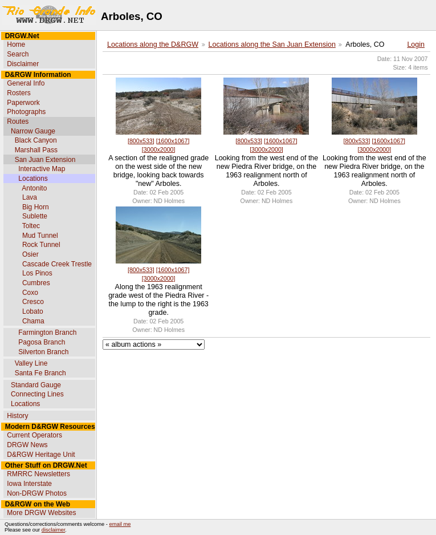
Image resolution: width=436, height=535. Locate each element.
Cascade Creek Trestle (57, 264)
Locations (32, 179)
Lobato (32, 311)
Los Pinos (37, 273)
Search (17, 54)
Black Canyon (36, 140)
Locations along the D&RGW (152, 44)
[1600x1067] (173, 140)
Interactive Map (41, 169)
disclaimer (53, 530)
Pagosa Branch (41, 342)
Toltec (31, 226)
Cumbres (36, 283)
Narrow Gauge (33, 131)
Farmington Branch (47, 333)
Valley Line (31, 363)
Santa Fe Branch (40, 373)
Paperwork (23, 103)
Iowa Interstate (29, 484)
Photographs (26, 112)
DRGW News (27, 445)
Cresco (33, 302)
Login (416, 44)
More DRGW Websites (41, 513)
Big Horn (35, 207)
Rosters (18, 93)
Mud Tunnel (40, 236)
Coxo (30, 293)
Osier (30, 254)
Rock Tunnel (41, 245)
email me (120, 524)
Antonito (34, 188)
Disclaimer (23, 64)
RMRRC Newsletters (38, 474)
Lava (29, 197)
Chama (33, 321)
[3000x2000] (159, 149)
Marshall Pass (36, 150)
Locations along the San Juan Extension (272, 44)
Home (16, 44)
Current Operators (34, 435)
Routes (17, 121)
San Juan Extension (45, 160)
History (17, 416)
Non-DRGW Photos (37, 493)
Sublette (34, 216)
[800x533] (141, 140)
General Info (25, 83)
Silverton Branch (43, 352)
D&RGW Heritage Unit (41, 455)
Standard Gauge (36, 385)
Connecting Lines (37, 394)
